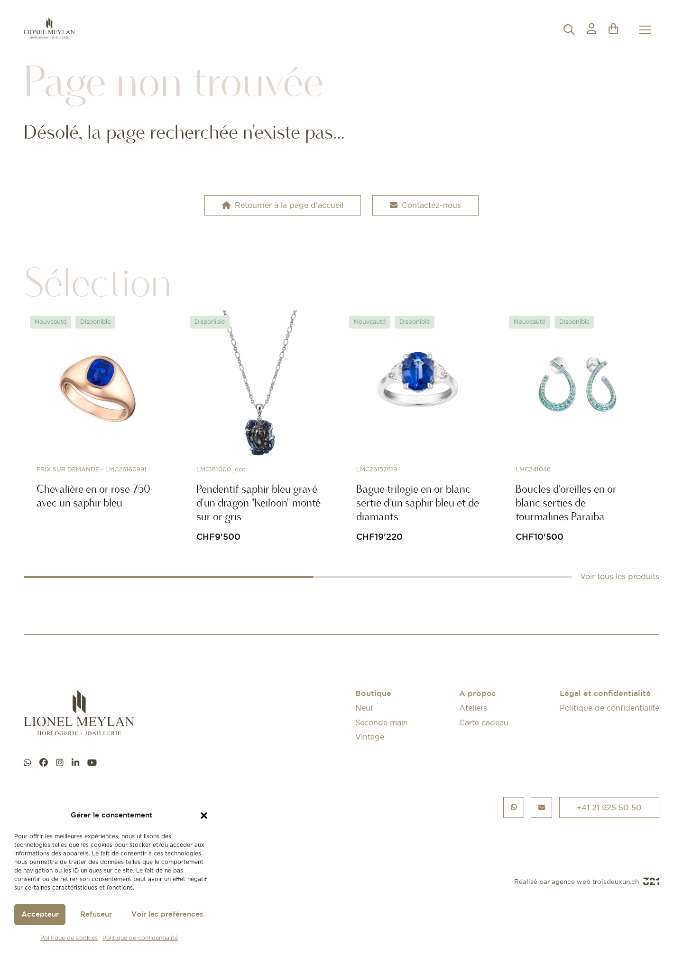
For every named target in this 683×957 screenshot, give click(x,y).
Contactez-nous (425, 205)
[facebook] (43, 763)
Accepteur (40, 914)
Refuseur (96, 914)
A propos (477, 693)
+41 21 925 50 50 (609, 807)
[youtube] (92, 763)
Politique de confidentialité (140, 938)
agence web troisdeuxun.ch (605, 881)
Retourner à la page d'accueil (282, 205)
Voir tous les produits (619, 576)
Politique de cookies (69, 938)
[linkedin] (75, 763)
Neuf (364, 708)
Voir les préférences (167, 914)
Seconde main (381, 722)
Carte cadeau (483, 722)
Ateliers (473, 708)
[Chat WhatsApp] (27, 763)
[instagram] (60, 763)
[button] (204, 815)
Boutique (373, 693)
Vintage (369, 736)
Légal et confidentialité (605, 693)
